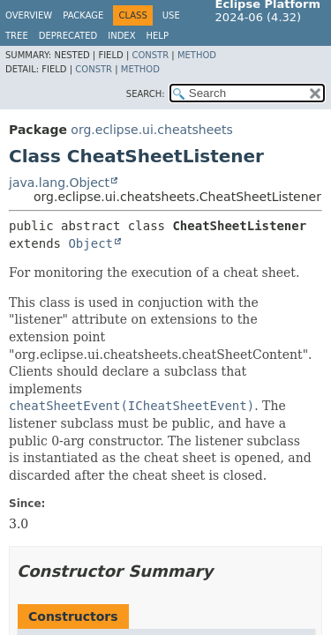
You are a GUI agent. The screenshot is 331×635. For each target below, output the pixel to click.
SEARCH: (145, 94)
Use (171, 15)
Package (83, 15)
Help (158, 36)
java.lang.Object (59, 183)
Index (121, 36)
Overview (28, 15)
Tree (16, 36)
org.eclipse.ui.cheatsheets (151, 130)
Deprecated (68, 36)
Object (90, 243)
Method (196, 55)
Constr (150, 55)
